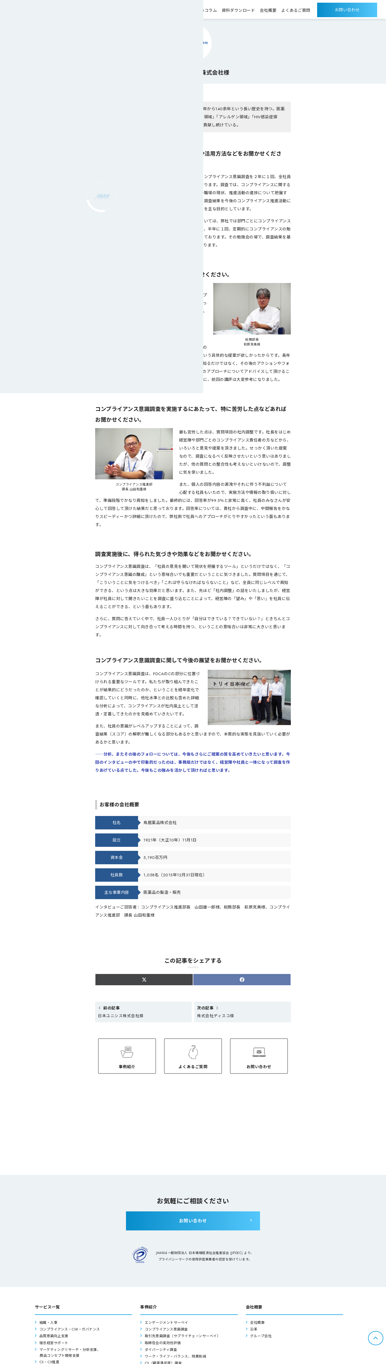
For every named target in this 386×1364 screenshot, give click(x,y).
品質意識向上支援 (54, 1337)
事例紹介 (127, 1066)
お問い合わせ (259, 1066)
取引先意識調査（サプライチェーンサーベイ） (185, 1337)
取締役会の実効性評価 (164, 1344)
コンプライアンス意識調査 (168, 1330)
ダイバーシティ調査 (162, 1350)
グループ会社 (261, 1337)
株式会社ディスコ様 (215, 1012)
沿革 (254, 1330)
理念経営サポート (54, 1344)
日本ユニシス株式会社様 (121, 1012)
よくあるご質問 (193, 1066)
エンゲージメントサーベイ (168, 1323)
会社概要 (258, 1323)
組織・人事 (49, 1323)
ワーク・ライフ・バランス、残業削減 (178, 1357)
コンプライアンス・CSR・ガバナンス (72, 1330)
